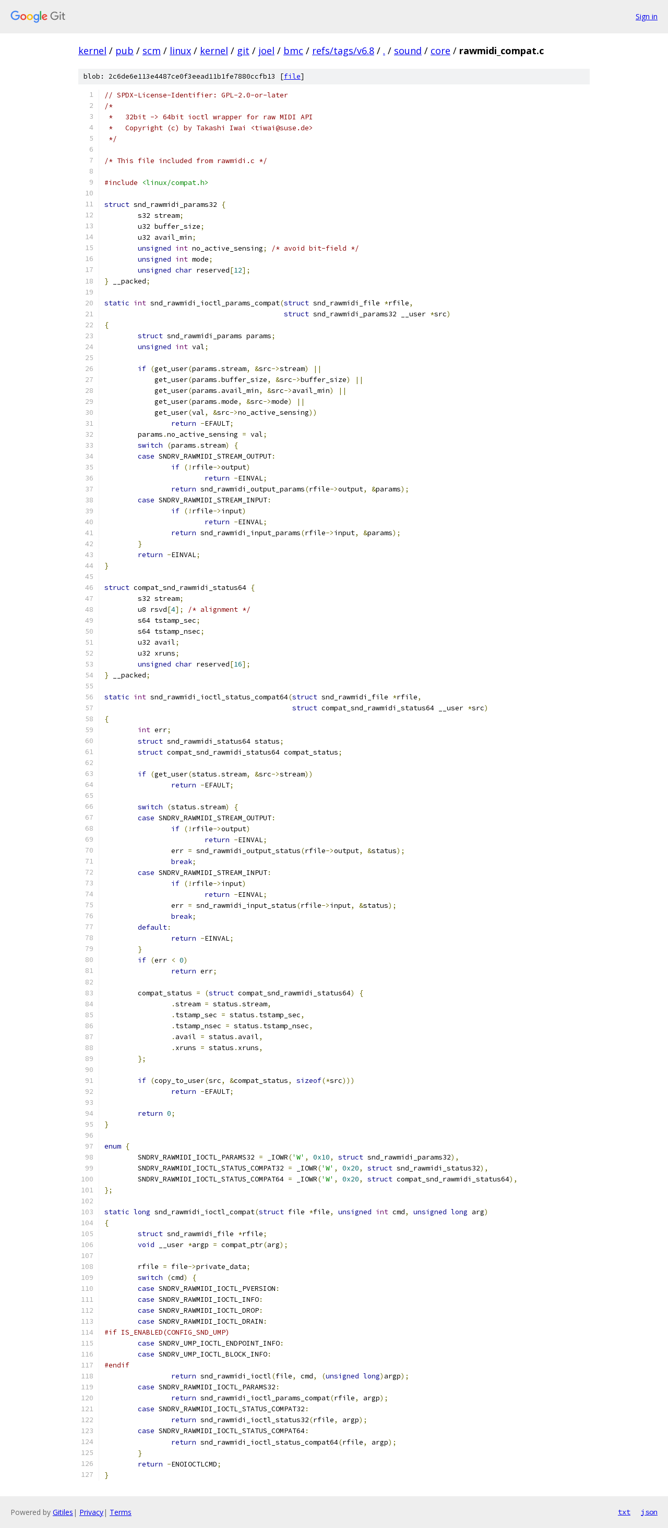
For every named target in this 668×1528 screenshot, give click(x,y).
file (292, 76)
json (649, 1512)
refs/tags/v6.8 (343, 50)
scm (151, 50)
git (243, 50)
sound (408, 50)
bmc (293, 50)
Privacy (91, 1512)
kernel (92, 50)
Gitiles (63, 1512)
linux (180, 50)
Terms (121, 1512)
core (440, 50)
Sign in (647, 16)
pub (124, 50)
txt (624, 1512)
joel (266, 50)
